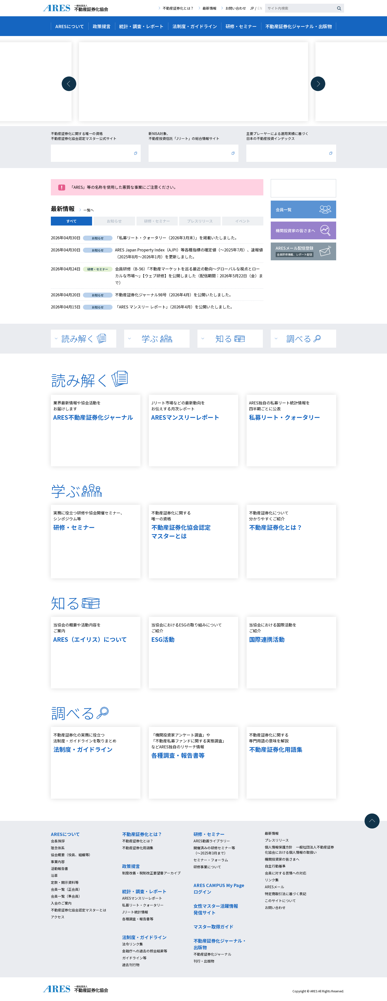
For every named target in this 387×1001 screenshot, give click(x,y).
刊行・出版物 (204, 961)
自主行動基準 (275, 866)
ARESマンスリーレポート (142, 898)
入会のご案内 (61, 903)
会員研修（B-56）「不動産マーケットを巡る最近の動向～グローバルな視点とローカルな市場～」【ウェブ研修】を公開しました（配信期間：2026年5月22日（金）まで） (189, 275)
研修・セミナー (157, 221)
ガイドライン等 (134, 957)
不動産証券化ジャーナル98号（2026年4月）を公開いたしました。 (174, 295)
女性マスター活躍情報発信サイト (216, 909)
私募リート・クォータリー (143, 905)
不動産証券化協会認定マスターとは (78, 909)
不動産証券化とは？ (178, 8)
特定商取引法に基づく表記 (285, 893)
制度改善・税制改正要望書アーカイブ (151, 872)
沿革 (54, 875)
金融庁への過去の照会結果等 (144, 950)
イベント (242, 221)
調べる (303, 338)
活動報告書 (59, 868)
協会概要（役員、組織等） (71, 854)
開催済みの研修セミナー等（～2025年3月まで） (214, 850)
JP (252, 8)
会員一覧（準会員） (66, 896)
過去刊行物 (130, 964)
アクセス (57, 916)
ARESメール (274, 886)
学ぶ (156, 338)
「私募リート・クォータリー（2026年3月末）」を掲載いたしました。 (177, 238)
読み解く (83, 338)
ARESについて (65, 834)
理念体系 (58, 847)
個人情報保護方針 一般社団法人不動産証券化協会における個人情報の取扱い (299, 850)
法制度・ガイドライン (144, 937)
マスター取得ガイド (213, 926)
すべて (71, 221)
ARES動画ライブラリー (212, 840)
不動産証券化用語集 (137, 847)
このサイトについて (280, 900)
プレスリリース (200, 221)
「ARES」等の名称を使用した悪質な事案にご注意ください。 (124, 187)
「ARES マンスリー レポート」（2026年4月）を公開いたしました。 (174, 307)
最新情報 (209, 8)
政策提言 (131, 866)
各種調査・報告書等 (137, 918)
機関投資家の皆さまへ (295, 230)
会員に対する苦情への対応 (285, 872)
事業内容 (58, 861)
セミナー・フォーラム (211, 859)
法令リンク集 (132, 944)
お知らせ (114, 221)
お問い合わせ (235, 8)
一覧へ (88, 210)
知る (230, 338)
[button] (69, 83)
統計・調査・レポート (144, 891)
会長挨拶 (58, 840)
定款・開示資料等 (64, 882)
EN (259, 8)
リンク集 (272, 879)
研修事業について (207, 866)
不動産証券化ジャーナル (212, 954)
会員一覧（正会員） (66, 889)
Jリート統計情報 (135, 911)
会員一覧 (283, 209)
